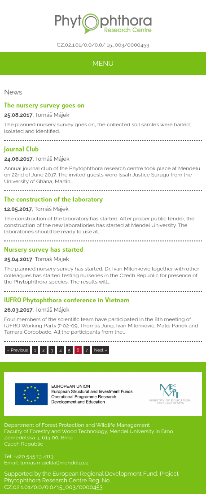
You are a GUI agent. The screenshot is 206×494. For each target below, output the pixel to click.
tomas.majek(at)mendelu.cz (54, 463)
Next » (100, 350)
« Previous (17, 350)
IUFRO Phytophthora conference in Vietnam (67, 300)
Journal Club (21, 150)
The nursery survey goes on (44, 106)
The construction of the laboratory (53, 200)
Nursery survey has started (43, 250)
